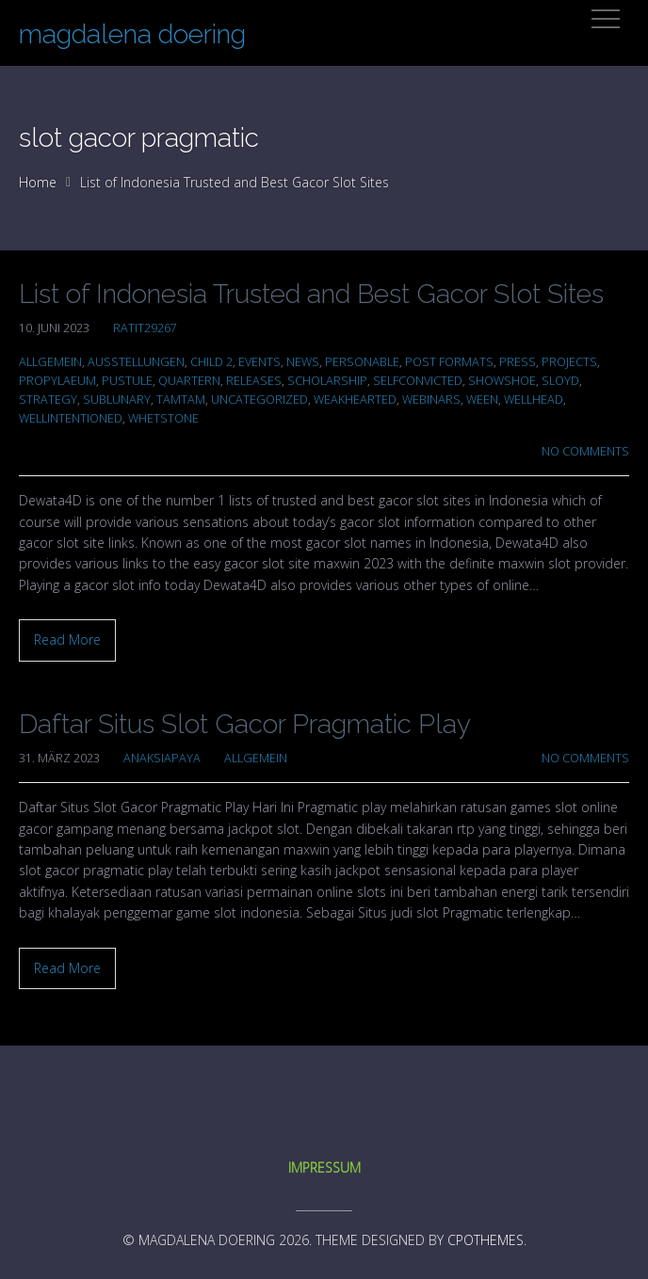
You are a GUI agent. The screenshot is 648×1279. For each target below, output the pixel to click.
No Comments (585, 451)
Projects (569, 362)
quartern (189, 381)
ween (482, 400)
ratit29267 (145, 328)
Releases (254, 381)
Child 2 (211, 362)
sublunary (117, 400)
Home (38, 182)
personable (362, 362)
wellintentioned (70, 418)
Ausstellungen (136, 362)
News (302, 362)
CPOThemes (485, 1240)
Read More (67, 639)
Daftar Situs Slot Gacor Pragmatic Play (245, 724)
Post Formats (449, 362)
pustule (127, 381)
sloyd (560, 381)
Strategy (48, 400)
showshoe (502, 381)
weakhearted (355, 400)
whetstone (163, 418)
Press (517, 362)
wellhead (533, 400)
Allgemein (50, 362)
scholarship (327, 381)
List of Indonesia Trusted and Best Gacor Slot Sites (311, 294)
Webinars (431, 400)
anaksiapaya (162, 758)
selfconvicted (417, 381)
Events (259, 362)
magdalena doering (132, 34)
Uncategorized (259, 400)
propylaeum (57, 381)
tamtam (180, 400)
